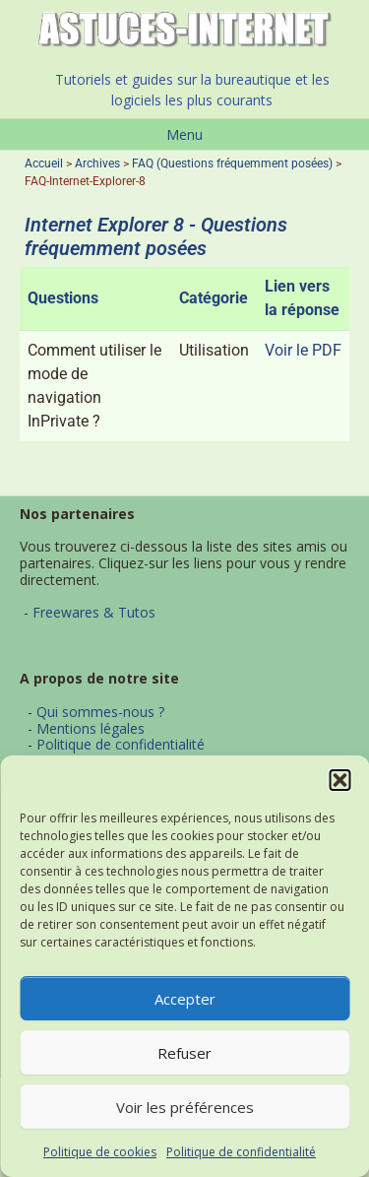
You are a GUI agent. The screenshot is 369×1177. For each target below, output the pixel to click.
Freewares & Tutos (93, 612)
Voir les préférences (185, 1107)
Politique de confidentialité (241, 1152)
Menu (184, 134)
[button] (339, 780)
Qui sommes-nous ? (100, 711)
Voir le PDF (303, 350)
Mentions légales (90, 728)
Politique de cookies (99, 1152)
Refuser (184, 1053)
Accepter (184, 999)
